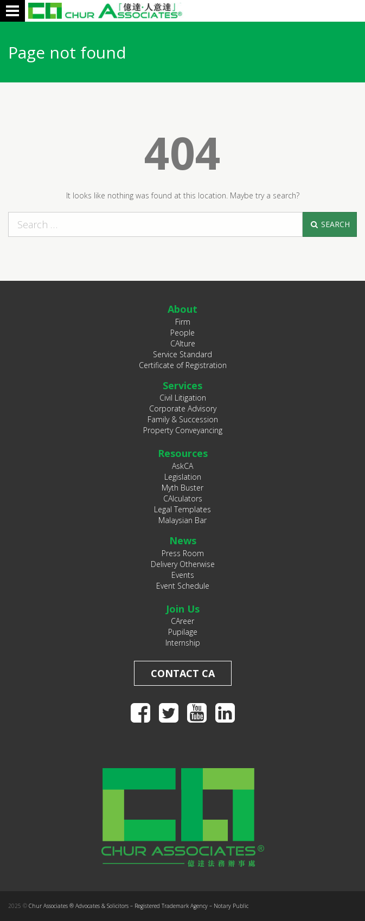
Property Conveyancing (182, 430)
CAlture (182, 343)
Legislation (182, 477)
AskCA (182, 466)
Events (182, 575)
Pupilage (182, 632)
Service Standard (182, 354)
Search (329, 224)
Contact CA (183, 673)
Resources (183, 453)
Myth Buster (182, 487)
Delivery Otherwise (183, 564)
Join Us (183, 608)
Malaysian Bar (182, 520)
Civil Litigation (182, 397)
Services (182, 385)
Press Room (183, 553)
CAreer (182, 621)
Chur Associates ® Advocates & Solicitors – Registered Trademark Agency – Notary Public (138, 906)
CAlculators (182, 498)
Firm (182, 322)
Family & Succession (183, 419)
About (182, 308)
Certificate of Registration (183, 365)
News (182, 540)
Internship (182, 642)
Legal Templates (182, 509)
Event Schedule (182, 586)
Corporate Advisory (182, 408)
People (182, 332)
